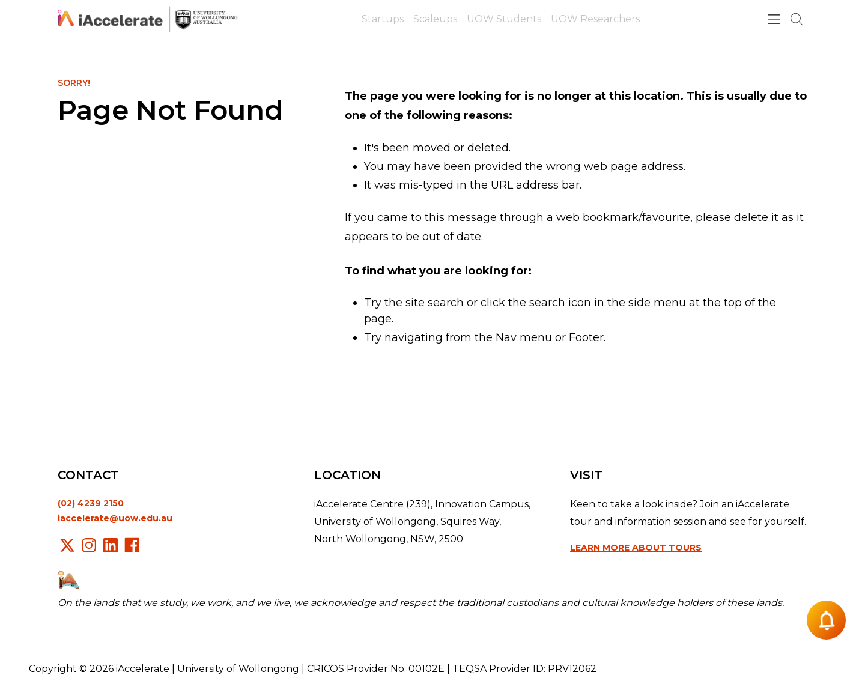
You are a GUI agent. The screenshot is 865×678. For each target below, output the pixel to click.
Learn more (636, 547)
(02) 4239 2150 (91, 503)
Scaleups (435, 19)
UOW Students (504, 19)
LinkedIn (110, 545)
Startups (383, 19)
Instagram (89, 545)
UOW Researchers (595, 19)
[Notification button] (826, 620)
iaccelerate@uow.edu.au (115, 518)
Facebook (132, 545)
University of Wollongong (238, 668)
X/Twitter (67, 545)
